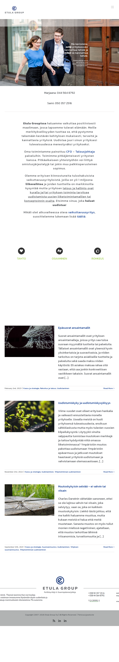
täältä (81, 216)
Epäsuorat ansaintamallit (74, 328)
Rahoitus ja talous (48, 388)
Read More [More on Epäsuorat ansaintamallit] (108, 388)
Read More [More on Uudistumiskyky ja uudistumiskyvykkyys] (108, 471)
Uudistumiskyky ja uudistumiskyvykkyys (84, 403)
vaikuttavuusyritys (81, 212)
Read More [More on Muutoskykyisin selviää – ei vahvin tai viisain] (108, 547)
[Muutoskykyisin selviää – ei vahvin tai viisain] (29, 500)
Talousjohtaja (85, 151)
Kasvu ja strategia (31, 388)
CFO (69, 151)
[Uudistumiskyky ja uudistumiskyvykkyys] (29, 416)
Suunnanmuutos (49, 547)
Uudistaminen (63, 388)
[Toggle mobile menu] (112, 7)
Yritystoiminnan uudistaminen (68, 471)
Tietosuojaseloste (86, 614)
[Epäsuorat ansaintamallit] (29, 341)
